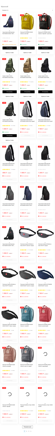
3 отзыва (30, 125)
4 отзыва (48, 290)
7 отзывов (13, 169)
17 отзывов (30, 81)
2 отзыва (48, 125)
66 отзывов (49, 81)
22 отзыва (13, 125)
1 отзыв (30, 38)
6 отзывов (30, 410)
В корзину (10, 48)
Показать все (27, 427)
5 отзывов (30, 249)
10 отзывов (13, 81)
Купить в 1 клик (10, 52)
